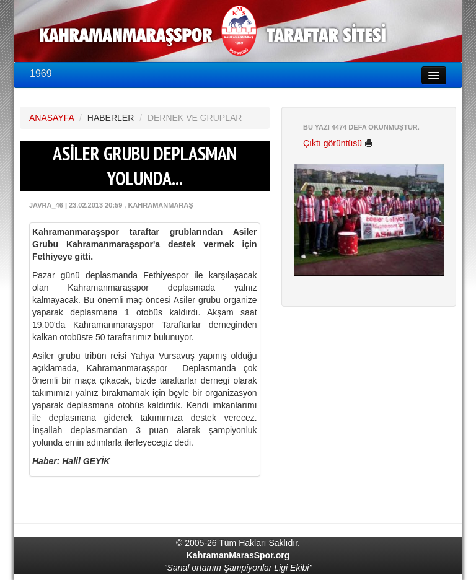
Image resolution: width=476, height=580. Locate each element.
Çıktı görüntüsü (338, 143)
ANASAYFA (51, 118)
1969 (41, 73)
